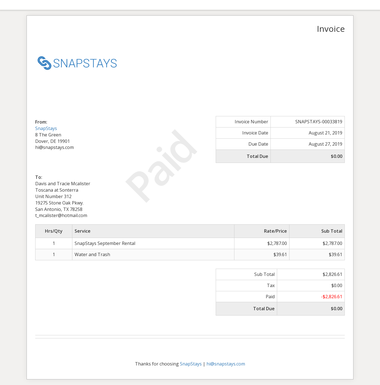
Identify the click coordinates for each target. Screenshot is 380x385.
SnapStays (46, 128)
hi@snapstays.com (225, 364)
